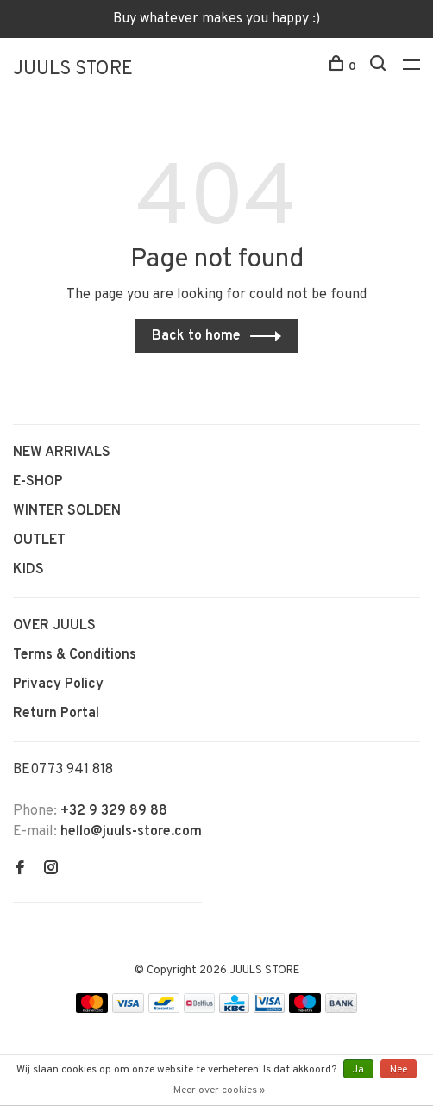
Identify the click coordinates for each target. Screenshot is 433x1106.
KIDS (28, 569)
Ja (358, 1070)
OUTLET (39, 540)
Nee (398, 1070)
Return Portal (56, 713)
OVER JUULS (54, 625)
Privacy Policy (58, 684)
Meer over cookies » (219, 1090)
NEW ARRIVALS (61, 452)
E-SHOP (38, 482)
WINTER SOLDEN (67, 511)
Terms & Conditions (74, 655)
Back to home (196, 336)
